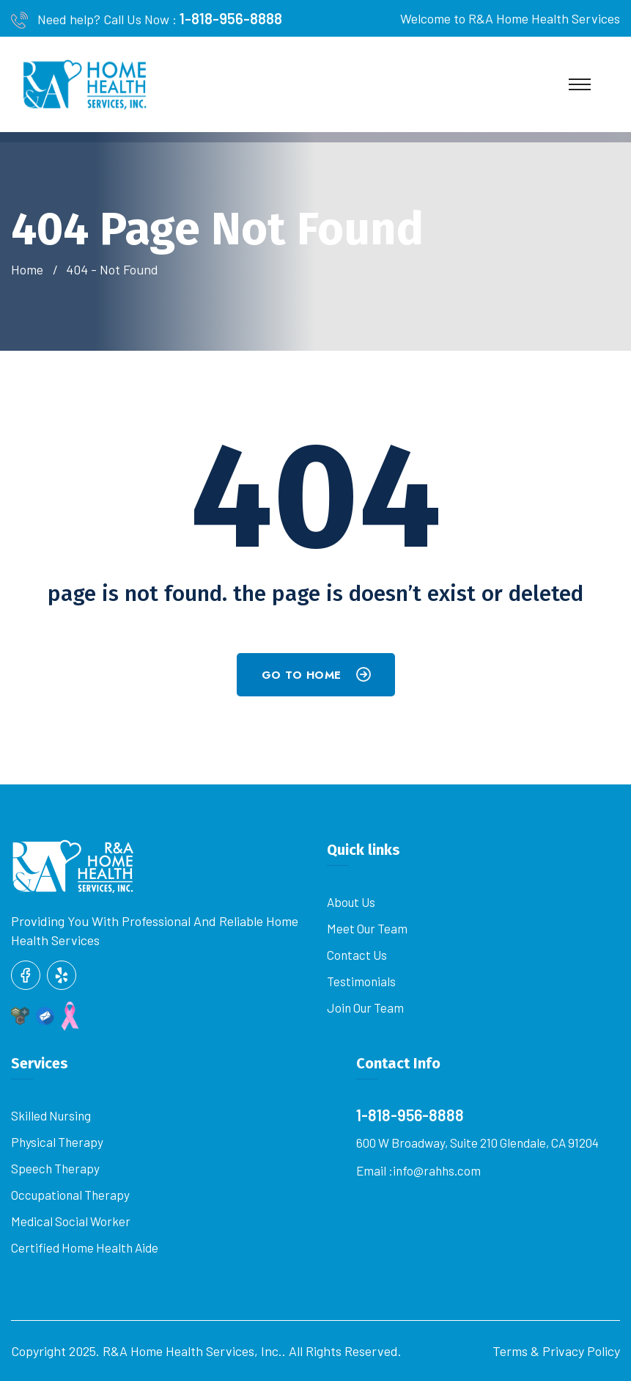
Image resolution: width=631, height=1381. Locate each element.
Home (30, 269)
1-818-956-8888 (231, 18)
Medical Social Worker (70, 1221)
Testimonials (361, 981)
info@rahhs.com (437, 1170)
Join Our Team (365, 1007)
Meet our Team (367, 928)
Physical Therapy (57, 1141)
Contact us (357, 954)
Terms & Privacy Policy (556, 1351)
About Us (351, 901)
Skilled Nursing (51, 1115)
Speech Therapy (55, 1168)
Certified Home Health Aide (84, 1247)
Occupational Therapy (70, 1194)
